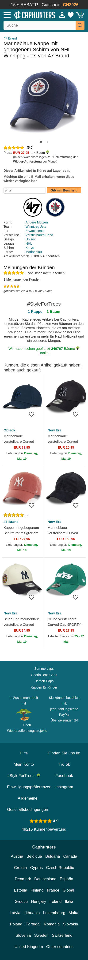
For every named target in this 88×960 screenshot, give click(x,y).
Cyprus (36, 867)
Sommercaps (44, 668)
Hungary (38, 901)
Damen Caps (44, 681)
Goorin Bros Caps (44, 675)
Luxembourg (54, 913)
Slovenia (23, 935)
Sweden (41, 935)
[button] (41, 142)
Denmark (23, 879)
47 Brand (10, 38)
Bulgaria (52, 856)
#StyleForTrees (23, 775)
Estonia (20, 890)
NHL (29, 243)
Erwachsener (35, 231)
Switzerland (62, 935)
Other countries (59, 946)
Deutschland (45, 879)
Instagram (64, 787)
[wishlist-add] (33, 414)
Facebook (64, 775)
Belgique (34, 856)
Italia (69, 901)
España (66, 879)
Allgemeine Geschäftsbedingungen (27, 804)
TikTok (64, 764)
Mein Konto (24, 764)
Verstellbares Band (39, 235)
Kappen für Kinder (44, 687)
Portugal (33, 924)
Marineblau (34, 252)
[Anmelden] (62, 15)
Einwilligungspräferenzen (29, 787)
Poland (16, 924)
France (53, 890)
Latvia (15, 913)
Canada (70, 856)
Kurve (30, 248)
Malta (73, 913)
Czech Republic (60, 867)
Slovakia (70, 924)
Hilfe (24, 753)
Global (68, 890)
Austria (17, 856)
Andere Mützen (37, 222)
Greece (21, 901)
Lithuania (32, 913)
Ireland (56, 901)
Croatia (20, 867)
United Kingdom (29, 946)
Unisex (31, 239)
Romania (52, 924)
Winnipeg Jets (36, 226)
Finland (37, 890)
